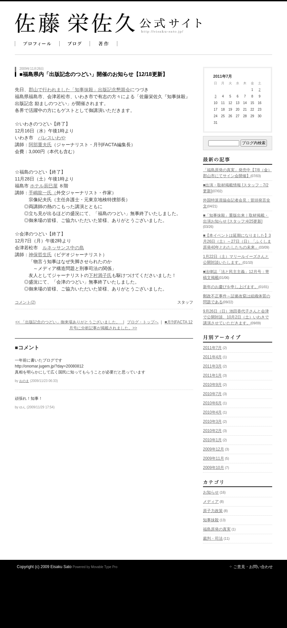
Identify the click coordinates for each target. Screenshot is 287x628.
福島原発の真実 (217, 529)
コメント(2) (25, 302)
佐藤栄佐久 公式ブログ (108, 23)
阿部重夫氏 (40, 144)
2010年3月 (212, 421)
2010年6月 (212, 403)
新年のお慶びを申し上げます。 (230, 287)
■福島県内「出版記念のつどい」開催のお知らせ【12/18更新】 (93, 74)
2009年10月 (213, 467)
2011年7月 (212, 347)
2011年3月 (212, 366)
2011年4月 (212, 357)
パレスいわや (52, 137)
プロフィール (37, 43)
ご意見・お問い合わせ (253, 566)
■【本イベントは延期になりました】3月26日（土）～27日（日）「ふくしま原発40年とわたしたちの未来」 (237, 241)
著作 (103, 43)
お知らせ (211, 492)
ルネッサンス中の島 (63, 247)
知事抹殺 (211, 520)
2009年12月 (213, 449)
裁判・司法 (213, 538)
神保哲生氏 (40, 254)
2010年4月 (212, 412)
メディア (211, 501)
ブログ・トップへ (142, 322)
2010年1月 (212, 440)
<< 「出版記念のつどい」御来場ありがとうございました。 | (69, 322)
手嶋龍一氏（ (42, 192)
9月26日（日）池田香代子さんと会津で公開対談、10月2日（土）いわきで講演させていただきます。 (236, 317)
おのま (24, 381)
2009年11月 (213, 458)
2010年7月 (212, 394)
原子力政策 (213, 510)
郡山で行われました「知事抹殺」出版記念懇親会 (79, 89)
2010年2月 (212, 430)
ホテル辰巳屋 (44, 185)
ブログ (75, 43)
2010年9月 (212, 384)
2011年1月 (212, 375)
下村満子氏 (100, 275)
